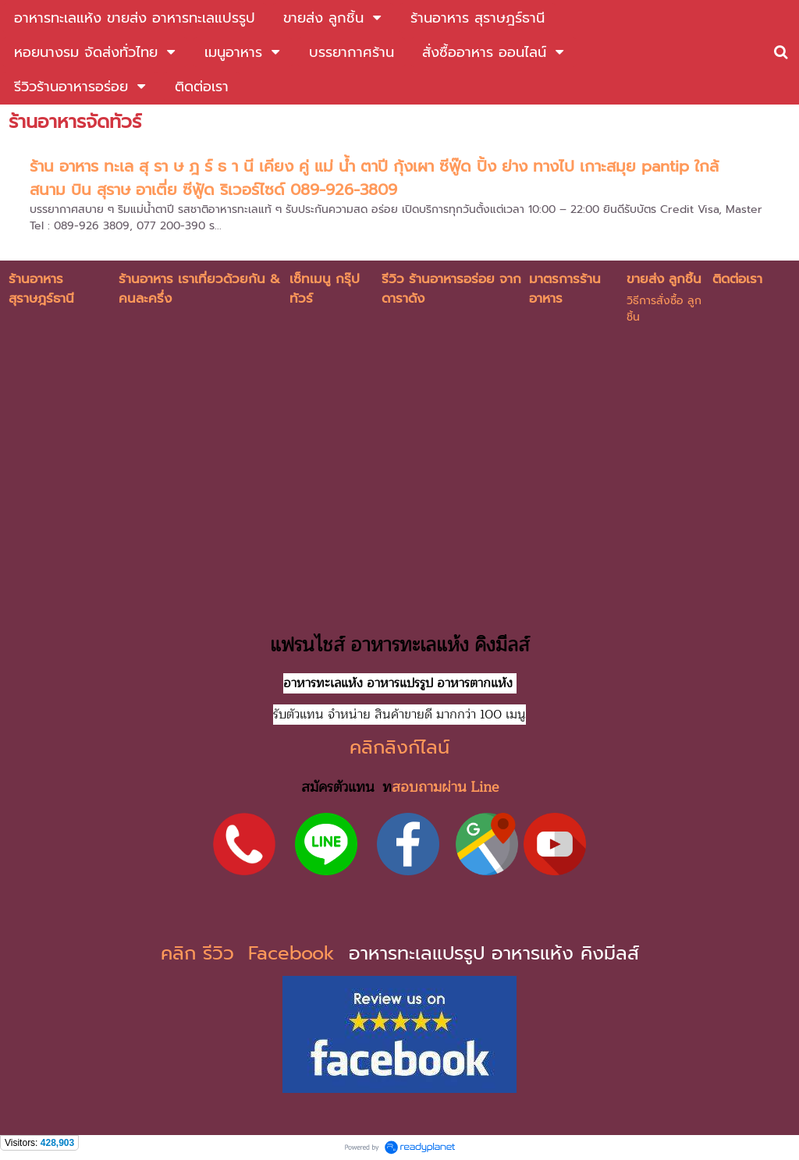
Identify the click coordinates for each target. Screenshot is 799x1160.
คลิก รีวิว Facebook (251, 953)
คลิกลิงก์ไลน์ (399, 747)
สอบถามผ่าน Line (445, 787)
